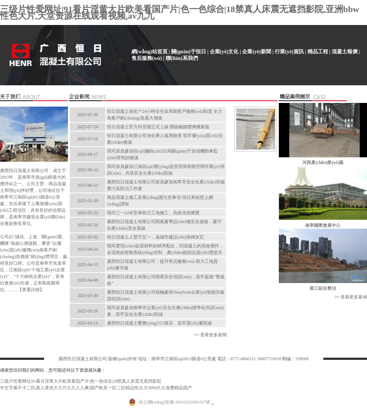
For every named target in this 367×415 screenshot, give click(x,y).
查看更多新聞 (213, 334)
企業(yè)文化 (224, 51)
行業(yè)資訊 (289, 51)
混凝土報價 (344, 51)
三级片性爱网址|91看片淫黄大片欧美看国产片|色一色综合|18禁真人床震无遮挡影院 (80, 381)
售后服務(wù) (147, 58)
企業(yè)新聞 (256, 51)
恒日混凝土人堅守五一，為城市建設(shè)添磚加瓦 (155, 237)
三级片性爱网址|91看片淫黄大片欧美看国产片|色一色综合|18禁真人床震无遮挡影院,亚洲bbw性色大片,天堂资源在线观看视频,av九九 (179, 12)
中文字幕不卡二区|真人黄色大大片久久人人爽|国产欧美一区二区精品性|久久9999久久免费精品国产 (96, 387)
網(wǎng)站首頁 (150, 51)
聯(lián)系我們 (182, 58)
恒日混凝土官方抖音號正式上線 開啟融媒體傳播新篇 (158, 126)
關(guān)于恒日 (188, 51)
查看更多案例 (354, 297)
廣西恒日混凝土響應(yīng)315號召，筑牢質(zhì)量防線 (159, 323)
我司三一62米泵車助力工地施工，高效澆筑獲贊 (153, 212)
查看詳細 (31, 289)
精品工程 (317, 51)
